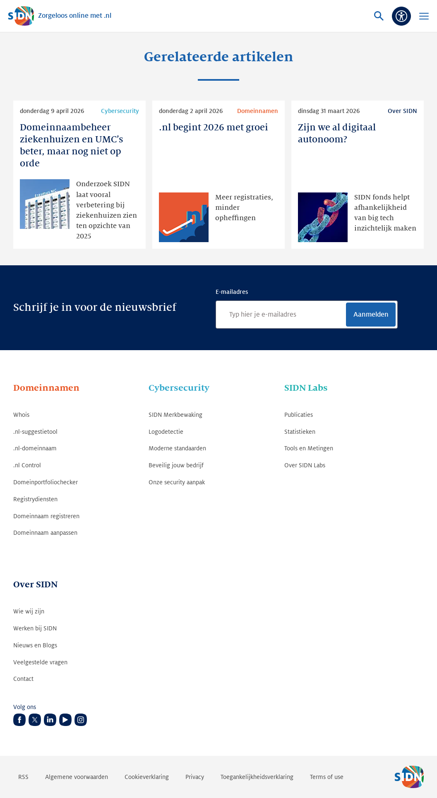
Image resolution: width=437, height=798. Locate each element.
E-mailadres (232, 291)
